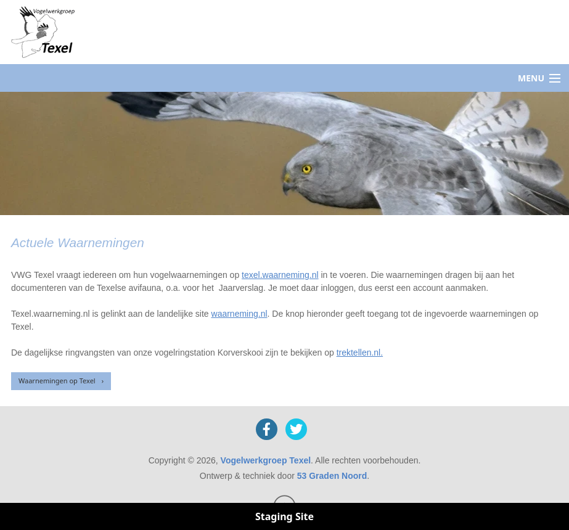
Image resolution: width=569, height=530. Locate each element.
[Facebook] (266, 429)
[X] (296, 429)
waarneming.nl (239, 314)
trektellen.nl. (360, 352)
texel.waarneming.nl (280, 275)
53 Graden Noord (332, 476)
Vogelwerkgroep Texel (266, 460)
